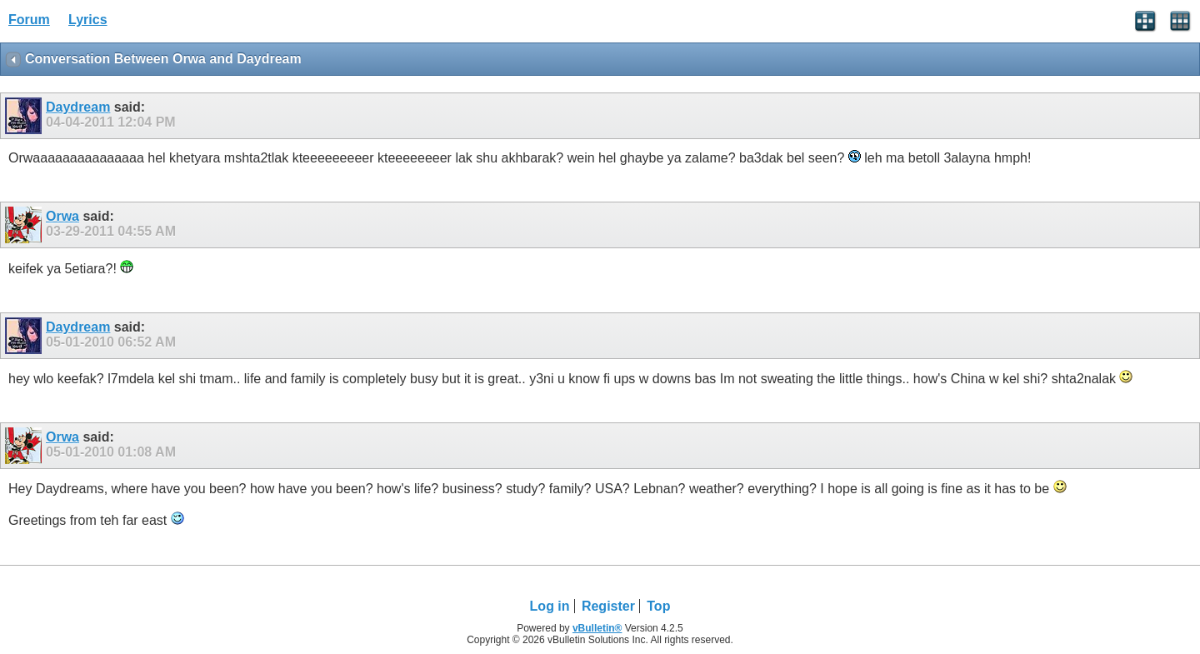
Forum (29, 19)
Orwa (62, 216)
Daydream (78, 107)
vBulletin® (597, 628)
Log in (550, 606)
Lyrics (88, 19)
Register (608, 606)
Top (658, 606)
